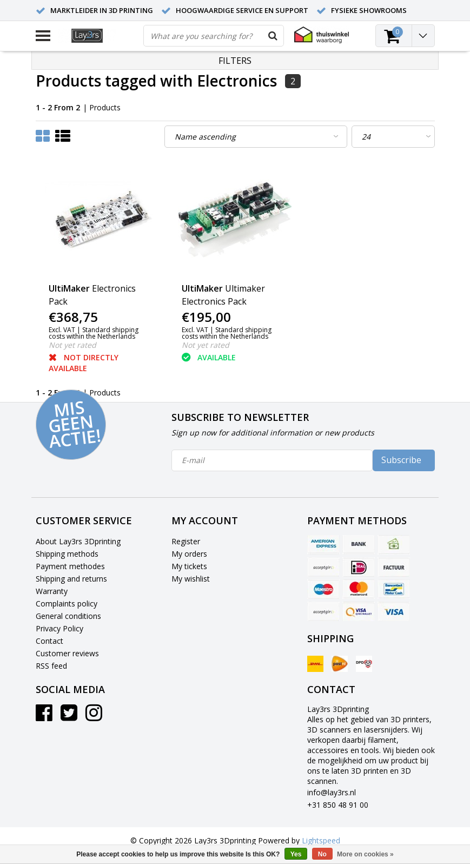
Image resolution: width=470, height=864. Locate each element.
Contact (49, 641)
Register (185, 541)
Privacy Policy (59, 628)
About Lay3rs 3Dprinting (78, 541)
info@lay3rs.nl (331, 792)
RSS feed (51, 666)
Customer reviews (67, 653)
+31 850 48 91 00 (337, 805)
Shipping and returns (71, 578)
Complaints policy (66, 603)
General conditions (68, 616)
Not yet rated (72, 345)
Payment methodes (70, 566)
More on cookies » (365, 854)
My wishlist (190, 578)
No (322, 854)
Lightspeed (321, 840)
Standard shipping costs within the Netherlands (93, 333)
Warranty (52, 591)
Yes (296, 854)
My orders (189, 554)
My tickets (189, 566)
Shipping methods (67, 554)
